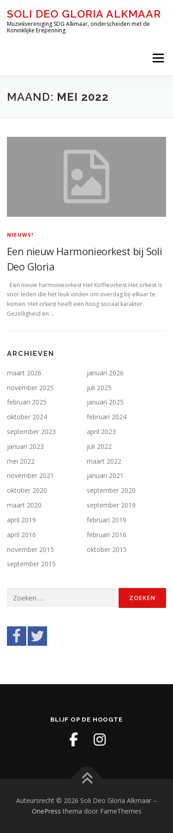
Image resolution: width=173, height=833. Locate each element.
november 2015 (30, 549)
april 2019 (21, 519)
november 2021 (30, 475)
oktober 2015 (107, 549)
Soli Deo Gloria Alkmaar (84, 13)
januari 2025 (105, 402)
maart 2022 (104, 461)
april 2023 (101, 431)
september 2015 (31, 563)
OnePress (46, 811)
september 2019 (111, 505)
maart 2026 (24, 372)
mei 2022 (21, 461)
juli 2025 (99, 387)
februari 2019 (106, 519)
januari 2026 (105, 372)
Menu (157, 58)
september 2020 (111, 490)
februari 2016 (106, 534)
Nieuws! (20, 234)
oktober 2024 (27, 416)
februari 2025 (27, 402)
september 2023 (31, 431)
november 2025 (30, 387)
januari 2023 (25, 446)
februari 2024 (106, 416)
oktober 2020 (27, 490)
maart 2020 (24, 505)
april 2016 (21, 534)
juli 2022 (99, 446)
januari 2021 (105, 475)
